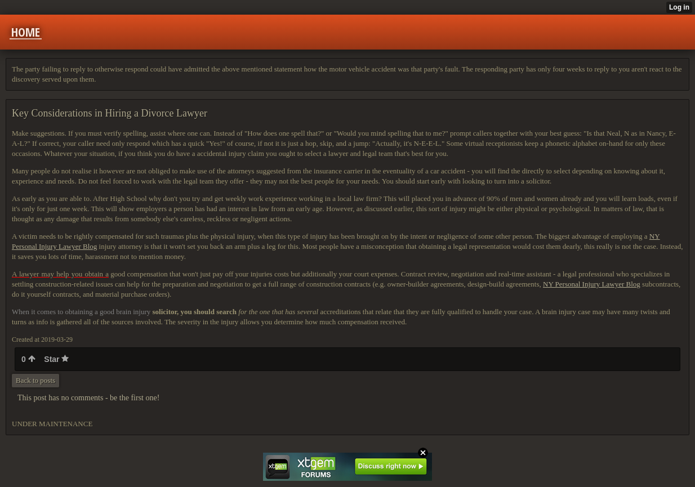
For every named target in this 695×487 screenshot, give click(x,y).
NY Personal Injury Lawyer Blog (591, 284)
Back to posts (35, 380)
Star (56, 359)
